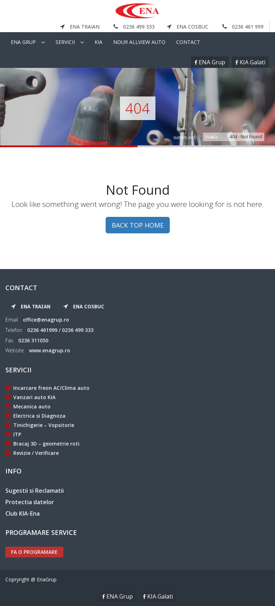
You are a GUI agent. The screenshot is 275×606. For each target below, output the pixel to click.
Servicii (65, 42)
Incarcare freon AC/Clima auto (47, 387)
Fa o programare (34, 551)
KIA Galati (251, 62)
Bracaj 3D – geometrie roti (42, 443)
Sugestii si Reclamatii (34, 491)
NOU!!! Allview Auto (139, 42)
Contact (188, 42)
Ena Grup (23, 42)
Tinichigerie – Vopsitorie (39, 425)
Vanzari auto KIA (30, 397)
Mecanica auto (27, 406)
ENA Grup (211, 62)
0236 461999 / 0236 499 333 (60, 330)
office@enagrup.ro (46, 319)
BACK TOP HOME (138, 225)
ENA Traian (80, 26)
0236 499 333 (134, 26)
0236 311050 (33, 340)
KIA (98, 42)
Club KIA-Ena (22, 513)
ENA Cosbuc (187, 26)
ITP (13, 434)
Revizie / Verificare (32, 452)
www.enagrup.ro (49, 350)
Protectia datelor (29, 502)
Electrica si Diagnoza (35, 415)
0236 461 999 (243, 26)
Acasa (211, 137)
